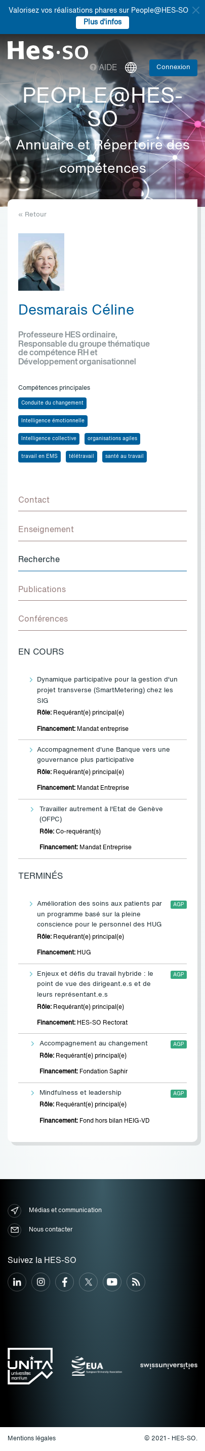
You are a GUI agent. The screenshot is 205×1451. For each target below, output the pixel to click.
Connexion (173, 67)
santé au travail (124, 456)
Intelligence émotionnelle (53, 420)
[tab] (102, 501)
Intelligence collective (48, 438)
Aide (103, 68)
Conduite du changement (52, 403)
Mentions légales (32, 1439)
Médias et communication (55, 1211)
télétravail (81, 456)
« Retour (32, 214)
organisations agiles (112, 438)
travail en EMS (39, 456)
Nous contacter (40, 1230)
